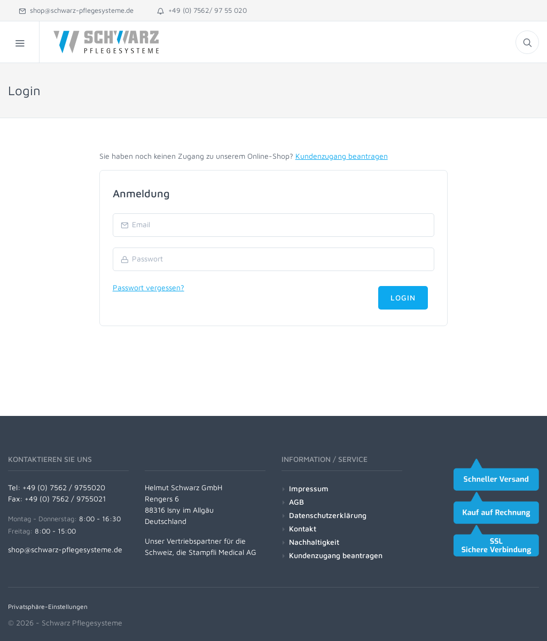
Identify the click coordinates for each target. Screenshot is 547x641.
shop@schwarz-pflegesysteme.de (76, 10)
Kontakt (302, 528)
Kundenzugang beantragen (341, 155)
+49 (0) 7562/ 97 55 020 (202, 10)
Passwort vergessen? (148, 287)
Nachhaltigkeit (314, 541)
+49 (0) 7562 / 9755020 (63, 487)
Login (403, 297)
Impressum (309, 488)
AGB (296, 501)
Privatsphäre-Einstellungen (48, 606)
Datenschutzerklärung (327, 515)
